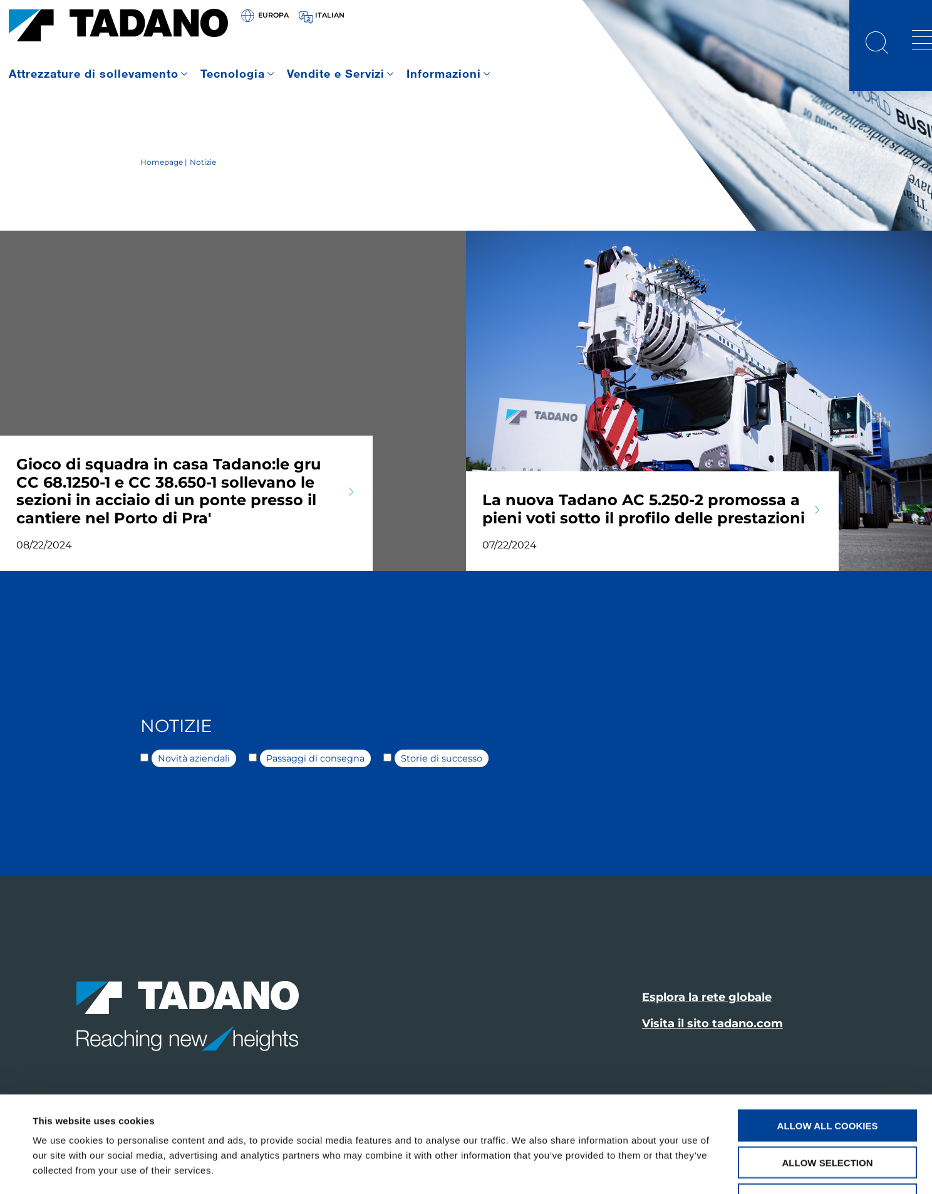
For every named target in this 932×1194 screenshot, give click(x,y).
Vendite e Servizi (336, 73)
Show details (526, 1169)
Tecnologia (232, 73)
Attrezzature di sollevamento (94, 73)
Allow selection (827, 1077)
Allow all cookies (827, 1040)
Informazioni (443, 73)
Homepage (161, 162)
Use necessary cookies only (827, 1114)
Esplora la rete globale (707, 997)
